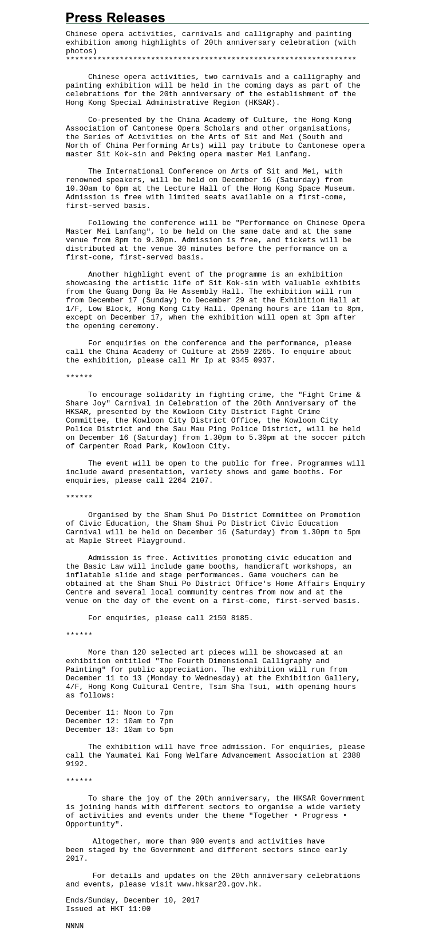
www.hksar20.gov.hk (217, 884)
